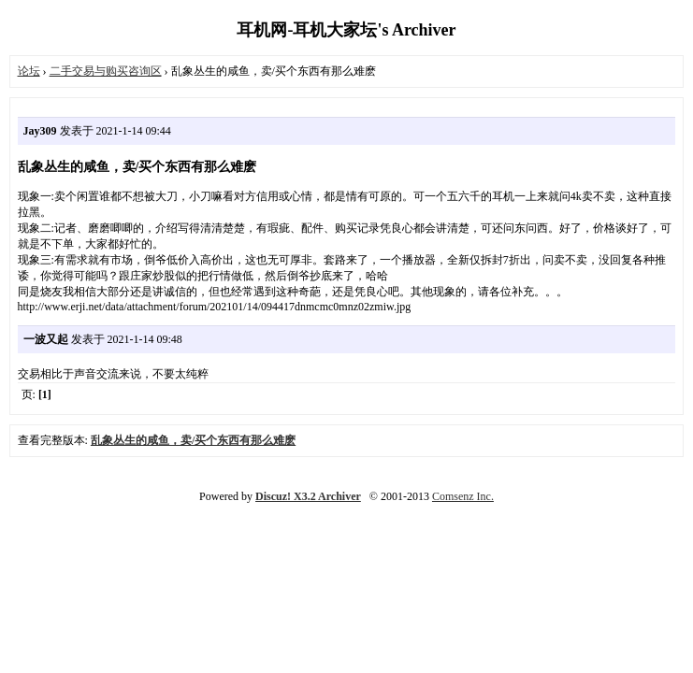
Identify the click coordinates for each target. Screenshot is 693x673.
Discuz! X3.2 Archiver (308, 496)
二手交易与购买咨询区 (106, 71)
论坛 (29, 71)
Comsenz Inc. (463, 496)
